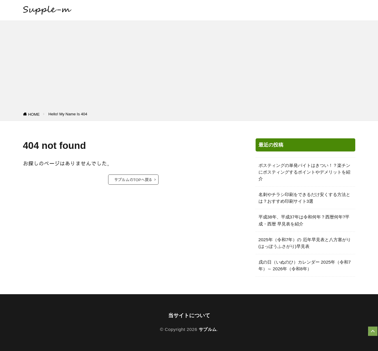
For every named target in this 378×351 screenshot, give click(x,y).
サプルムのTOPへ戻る (133, 179)
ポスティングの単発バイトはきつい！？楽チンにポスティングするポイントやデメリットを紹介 (304, 172)
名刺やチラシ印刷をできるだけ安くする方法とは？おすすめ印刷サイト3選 (304, 198)
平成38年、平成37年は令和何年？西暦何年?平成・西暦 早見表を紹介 (304, 220)
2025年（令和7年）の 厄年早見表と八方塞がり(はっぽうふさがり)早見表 (305, 243)
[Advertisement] (189, 67)
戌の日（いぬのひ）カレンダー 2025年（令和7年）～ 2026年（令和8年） (305, 265)
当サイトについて (189, 315)
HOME (34, 114)
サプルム (208, 329)
